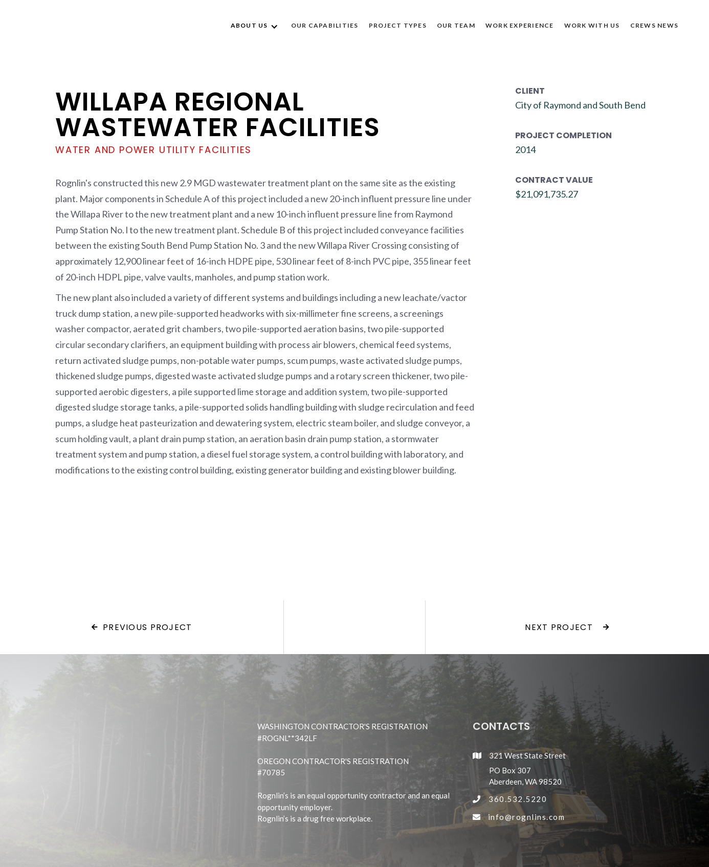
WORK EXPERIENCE (519, 25)
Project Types (398, 25)
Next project (567, 627)
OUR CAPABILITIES (325, 25)
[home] (71, 26)
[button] (256, 25)
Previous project (142, 627)
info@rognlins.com (526, 816)
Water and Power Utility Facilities (153, 150)
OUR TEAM (456, 25)
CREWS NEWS (654, 25)
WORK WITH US (592, 25)
